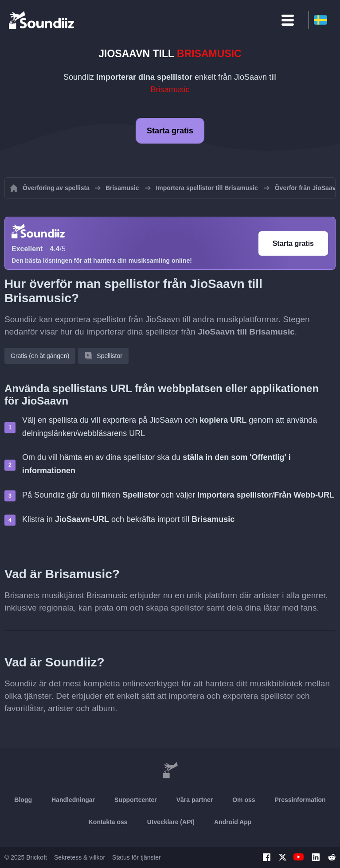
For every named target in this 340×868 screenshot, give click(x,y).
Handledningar (73, 799)
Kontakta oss (108, 821)
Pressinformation (300, 799)
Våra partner (194, 799)
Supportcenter (135, 799)
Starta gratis (170, 130)
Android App (232, 821)
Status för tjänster (136, 857)
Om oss (243, 799)
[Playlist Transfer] (42, 19)
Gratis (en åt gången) (40, 355)
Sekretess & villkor (79, 857)
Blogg (23, 799)
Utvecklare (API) (171, 821)
